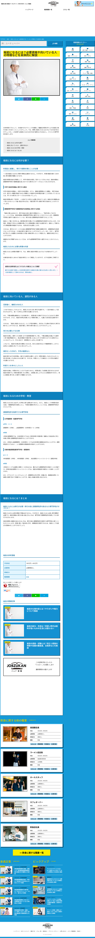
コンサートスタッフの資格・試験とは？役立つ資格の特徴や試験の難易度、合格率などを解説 (54, 901)
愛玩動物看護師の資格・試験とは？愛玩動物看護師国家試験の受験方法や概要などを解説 (21, 871)
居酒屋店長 (34, 727)
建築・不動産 (72, 107)
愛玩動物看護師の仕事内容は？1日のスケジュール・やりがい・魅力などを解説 (22, 891)
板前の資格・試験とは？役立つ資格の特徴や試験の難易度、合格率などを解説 (42, 645)
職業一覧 (33, 931)
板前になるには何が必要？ (15, 143)
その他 (87, 124)
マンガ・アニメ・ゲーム (88, 84)
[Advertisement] (47, 24)
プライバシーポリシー (53, 931)
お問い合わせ (63, 931)
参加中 (78, 931)
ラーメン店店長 (36, 752)
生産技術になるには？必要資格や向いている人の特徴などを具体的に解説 (54, 890)
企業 (87, 118)
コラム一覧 (66, 10)
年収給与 (47, 744)
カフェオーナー (36, 802)
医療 (73, 49)
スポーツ (73, 84)
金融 (87, 101)
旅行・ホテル (87, 55)
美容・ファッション (73, 55)
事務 (87, 107)
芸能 (87, 78)
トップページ (29, 10)
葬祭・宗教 (72, 124)
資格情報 (40, 744)
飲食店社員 (34, 827)
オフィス (87, 113)
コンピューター (87, 89)
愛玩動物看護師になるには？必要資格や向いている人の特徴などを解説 (21, 901)
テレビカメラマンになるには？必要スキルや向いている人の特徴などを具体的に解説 (54, 870)
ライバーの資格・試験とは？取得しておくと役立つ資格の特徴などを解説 (54, 911)
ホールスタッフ (36, 777)
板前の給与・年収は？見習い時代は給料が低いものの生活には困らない (42, 627)
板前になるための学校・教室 (15, 148)
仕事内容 (54, 744)
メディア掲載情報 (72, 931)
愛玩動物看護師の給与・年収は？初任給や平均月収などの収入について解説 (21, 881)
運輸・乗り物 (87, 66)
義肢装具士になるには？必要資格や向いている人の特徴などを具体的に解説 (54, 880)
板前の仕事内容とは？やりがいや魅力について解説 (22, 266)
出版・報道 (72, 72)
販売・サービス (72, 113)
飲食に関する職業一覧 (33, 852)
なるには (33, 744)
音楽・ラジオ (72, 78)
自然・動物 (72, 66)
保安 (73, 95)
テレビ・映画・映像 (87, 72)
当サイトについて (25, 931)
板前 (8, 39)
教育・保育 (87, 60)
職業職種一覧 (48, 10)
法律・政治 (87, 95)
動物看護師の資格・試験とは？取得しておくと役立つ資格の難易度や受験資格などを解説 (21, 912)
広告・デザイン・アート (73, 89)
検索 (54, 43)
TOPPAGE (2, 39)
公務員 (72, 118)
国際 (73, 101)
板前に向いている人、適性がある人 (17, 145)
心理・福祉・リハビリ (87, 49)
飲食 (27, 577)
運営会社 (45, 931)
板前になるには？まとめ (14, 150)
